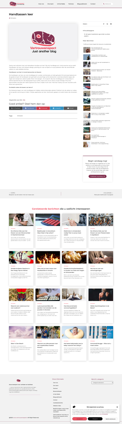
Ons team (51, 4)
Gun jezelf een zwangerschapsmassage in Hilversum (98, 136)
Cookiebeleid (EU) (58, 402)
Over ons (41, 4)
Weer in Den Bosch (17, 343)
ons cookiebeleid (104, 414)
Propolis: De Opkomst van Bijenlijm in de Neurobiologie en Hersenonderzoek (100, 107)
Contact (93, 4)
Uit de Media (56, 394)
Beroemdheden (57, 391)
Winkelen (13, 18)
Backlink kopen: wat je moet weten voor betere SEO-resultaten (60, 410)
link (24, 100)
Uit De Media (61, 4)
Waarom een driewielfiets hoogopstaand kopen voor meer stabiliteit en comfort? (99, 93)
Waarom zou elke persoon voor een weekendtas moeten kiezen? (47, 345)
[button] (117, 407)
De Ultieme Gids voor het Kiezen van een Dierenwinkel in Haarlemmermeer (101, 78)
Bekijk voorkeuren (111, 419)
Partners (71, 4)
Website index (57, 405)
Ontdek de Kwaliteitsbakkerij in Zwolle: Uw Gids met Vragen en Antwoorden (74, 270)
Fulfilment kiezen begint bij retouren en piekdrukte (97, 44)
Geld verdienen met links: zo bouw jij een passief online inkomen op (60, 416)
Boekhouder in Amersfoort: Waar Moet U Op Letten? (100, 85)
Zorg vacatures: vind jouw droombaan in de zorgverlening (99, 143)
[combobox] (107, 4)
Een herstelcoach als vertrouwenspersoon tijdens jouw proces (100, 49)
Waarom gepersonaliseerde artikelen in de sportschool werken (101, 99)
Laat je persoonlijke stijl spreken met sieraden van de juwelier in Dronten (46, 308)
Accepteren (80, 419)
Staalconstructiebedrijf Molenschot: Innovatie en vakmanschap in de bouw (100, 129)
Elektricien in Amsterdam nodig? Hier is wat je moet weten (100, 114)
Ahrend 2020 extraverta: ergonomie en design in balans (100, 121)
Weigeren (95, 419)
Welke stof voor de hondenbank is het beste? (100, 63)
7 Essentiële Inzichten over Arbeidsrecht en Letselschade (99, 55)
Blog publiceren (82, 4)
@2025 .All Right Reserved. (24, 417)
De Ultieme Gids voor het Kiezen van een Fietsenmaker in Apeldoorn (100, 233)
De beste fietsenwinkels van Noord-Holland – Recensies (100, 70)
